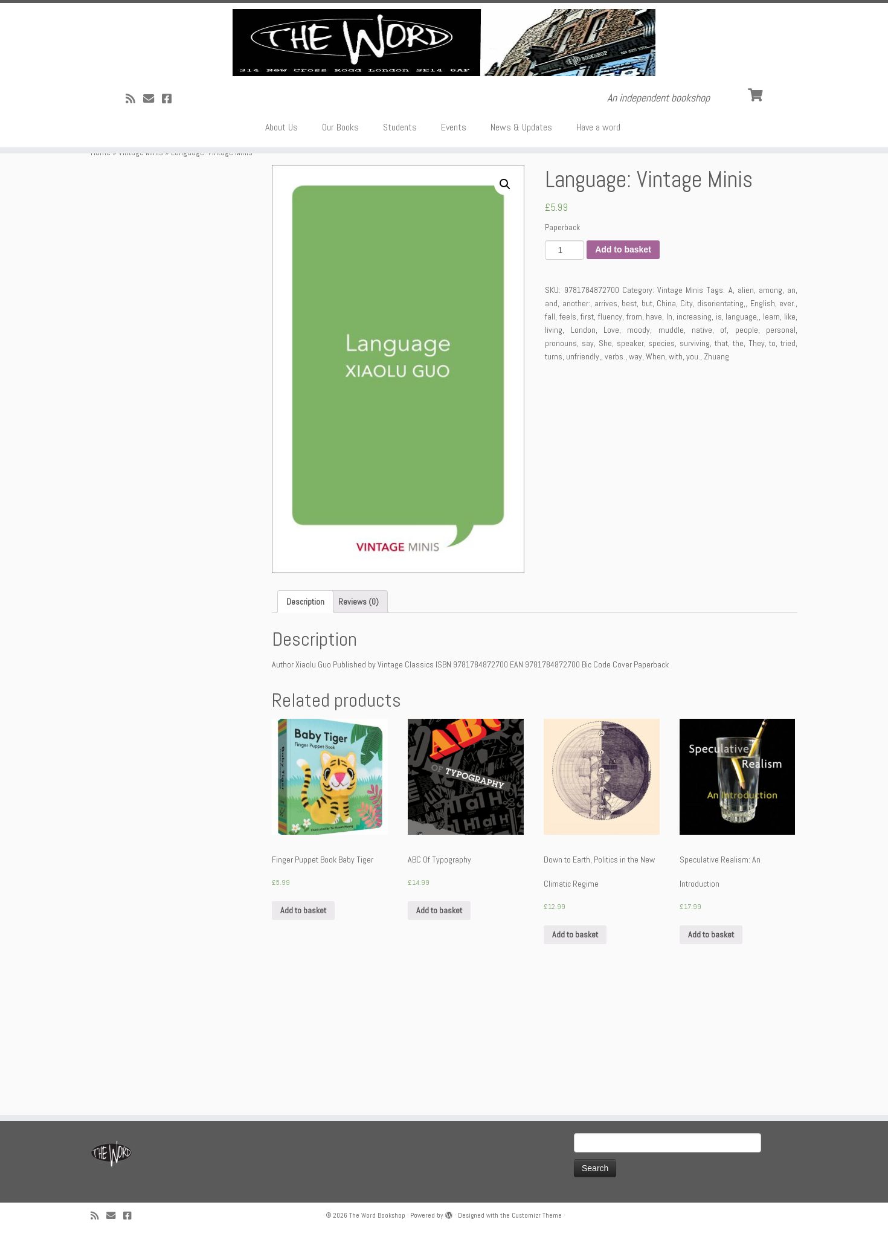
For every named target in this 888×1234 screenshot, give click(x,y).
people (746, 454)
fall (550, 441)
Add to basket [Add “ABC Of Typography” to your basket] (439, 1035)
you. (693, 481)
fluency (610, 441)
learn (771, 441)
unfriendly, (583, 481)
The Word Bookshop (377, 1215)
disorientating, (721, 428)
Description (305, 727)
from (634, 441)
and (551, 428)
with (676, 481)
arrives (605, 428)
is (719, 441)
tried (788, 468)
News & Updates (521, 229)
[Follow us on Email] (152, 201)
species (661, 468)
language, (742, 441)
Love (611, 454)
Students (400, 229)
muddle (671, 454)
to (772, 468)
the (738, 468)
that (721, 468)
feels (567, 441)
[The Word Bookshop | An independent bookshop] (444, 93)
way (635, 481)
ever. (787, 428)
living (553, 454)
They (756, 468)
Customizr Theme (537, 1215)
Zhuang (716, 481)
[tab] (305, 727)
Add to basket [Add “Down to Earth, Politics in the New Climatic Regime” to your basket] (575, 1060)
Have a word (598, 229)
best (629, 428)
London (583, 454)
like (790, 441)
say (588, 468)
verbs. (615, 481)
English (762, 428)
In (669, 441)
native (702, 454)
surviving (695, 468)
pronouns (561, 468)
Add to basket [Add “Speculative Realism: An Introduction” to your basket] (711, 1060)
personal (781, 454)
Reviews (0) (358, 727)
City (686, 428)
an (791, 415)
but (647, 428)
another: (576, 428)
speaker (630, 468)
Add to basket (623, 375)
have (654, 441)
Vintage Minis (140, 277)
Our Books (340, 229)
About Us (281, 229)
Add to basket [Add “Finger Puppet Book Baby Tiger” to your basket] (303, 1035)
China (666, 428)
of (723, 454)
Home (101, 277)
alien (746, 415)
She (605, 468)
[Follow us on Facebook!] (170, 201)
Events (453, 229)
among (770, 415)
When (655, 481)
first (587, 441)
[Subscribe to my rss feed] (134, 201)
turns (553, 481)
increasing (694, 441)
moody (638, 454)
